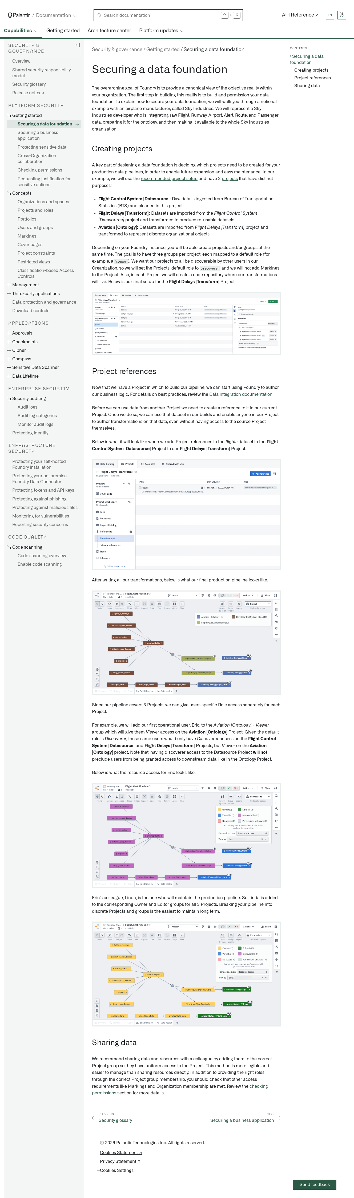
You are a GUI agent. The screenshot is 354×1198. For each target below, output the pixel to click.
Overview (21, 61)
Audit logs (27, 407)
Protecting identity (30, 433)
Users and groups (35, 228)
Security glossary (29, 84)
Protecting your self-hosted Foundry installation (39, 464)
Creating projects (311, 70)
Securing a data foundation (45, 124)
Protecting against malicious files (45, 508)
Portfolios (27, 219)
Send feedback (315, 1185)
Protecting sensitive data (42, 147)
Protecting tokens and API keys (43, 490)
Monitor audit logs (35, 424)
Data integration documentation (240, 394)
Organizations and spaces (43, 202)
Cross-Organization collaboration (37, 159)
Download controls (30, 311)
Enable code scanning (40, 564)
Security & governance (117, 49)
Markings (27, 236)
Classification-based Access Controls (46, 273)
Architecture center (109, 30)
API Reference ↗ (300, 15)
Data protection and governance (44, 302)
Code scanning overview (42, 556)
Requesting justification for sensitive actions (44, 182)
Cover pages (30, 245)
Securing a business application (38, 136)
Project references (312, 78)
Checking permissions (40, 170)
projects (230, 179)
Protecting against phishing (39, 499)
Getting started (63, 30)
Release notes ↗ (28, 93)
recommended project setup (169, 179)
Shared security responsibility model (41, 73)
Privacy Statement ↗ (120, 1161)
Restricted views (34, 262)
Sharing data (307, 86)
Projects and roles (35, 210)
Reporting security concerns (40, 525)
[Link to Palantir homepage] (19, 15)
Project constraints (36, 253)
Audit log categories (37, 416)
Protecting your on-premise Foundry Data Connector (39, 479)
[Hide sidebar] (77, 45)
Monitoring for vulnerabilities (40, 516)
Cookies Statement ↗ (121, 1153)
